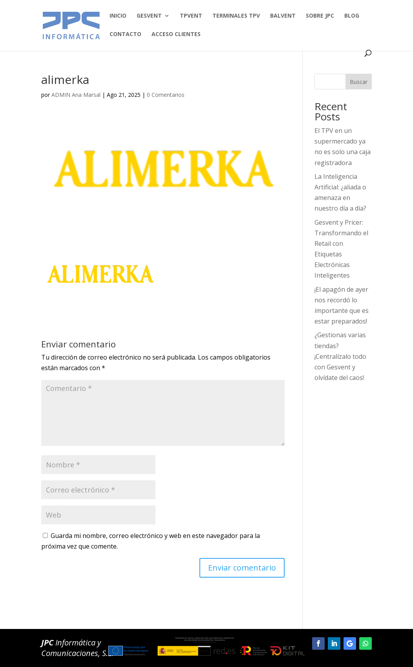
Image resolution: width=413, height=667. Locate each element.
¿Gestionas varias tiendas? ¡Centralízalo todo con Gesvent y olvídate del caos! (340, 356)
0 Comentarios (166, 94)
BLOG (351, 16)
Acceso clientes (176, 34)
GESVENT (149, 16)
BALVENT (283, 16)
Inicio (118, 16)
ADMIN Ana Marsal (76, 94)
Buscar (358, 81)
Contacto (125, 34)
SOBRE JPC (320, 16)
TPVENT (191, 16)
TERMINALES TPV (236, 16)
